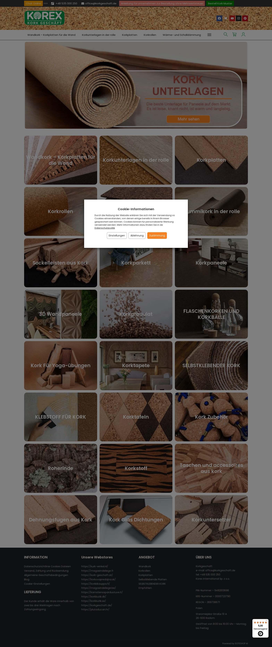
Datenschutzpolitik (105, 227)
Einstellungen (117, 235)
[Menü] (266, 621)
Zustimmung (157, 235)
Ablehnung (137, 235)
